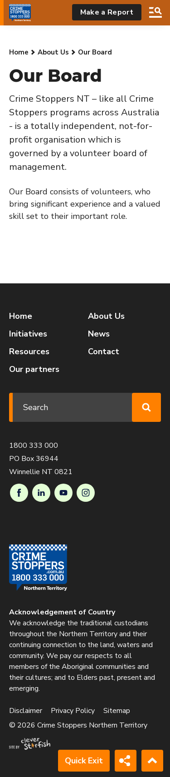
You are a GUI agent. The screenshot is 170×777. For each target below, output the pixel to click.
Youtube (63, 493)
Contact (103, 351)
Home (19, 52)
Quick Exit (84, 760)
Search (155, 12)
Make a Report (106, 12)
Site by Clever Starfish (29, 744)
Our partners (34, 369)
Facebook (19, 493)
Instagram (86, 493)
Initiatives (28, 333)
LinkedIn (41, 493)
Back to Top (152, 761)
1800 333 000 (33, 445)
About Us (53, 52)
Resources (29, 351)
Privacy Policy (73, 711)
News (99, 333)
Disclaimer (25, 711)
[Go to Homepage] (20, 12)
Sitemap (116, 711)
